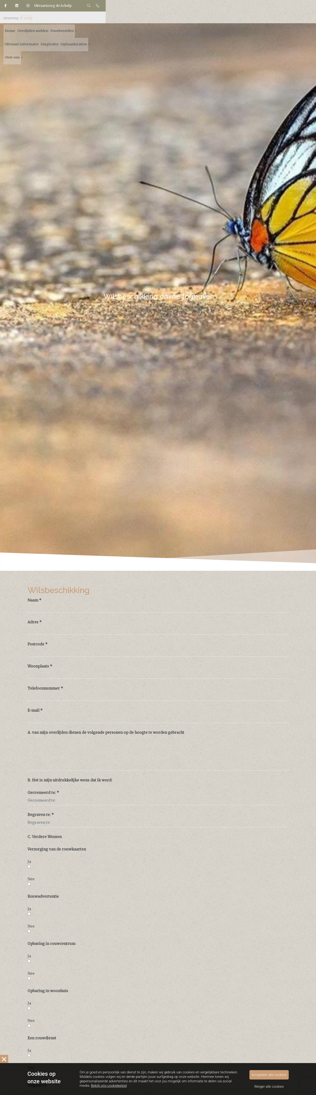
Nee (31, 878)
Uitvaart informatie (181, 36)
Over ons (276, 36)
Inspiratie (215, 36)
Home (74, 36)
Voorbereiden (143, 36)
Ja (29, 861)
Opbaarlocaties (246, 36)
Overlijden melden (105, 36)
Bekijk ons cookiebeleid (109, 1090)
